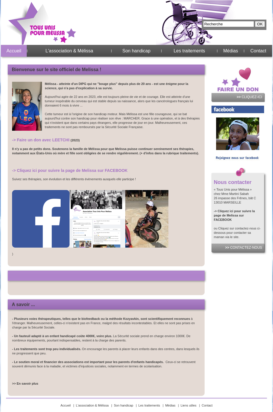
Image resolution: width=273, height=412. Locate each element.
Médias (230, 50)
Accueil (13, 50)
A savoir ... (23, 304)
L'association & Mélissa (69, 50)
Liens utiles (189, 405)
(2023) (75, 140)
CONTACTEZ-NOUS (243, 248)
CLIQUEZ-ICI (249, 97)
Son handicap (136, 50)
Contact (258, 50)
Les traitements (189, 50)
